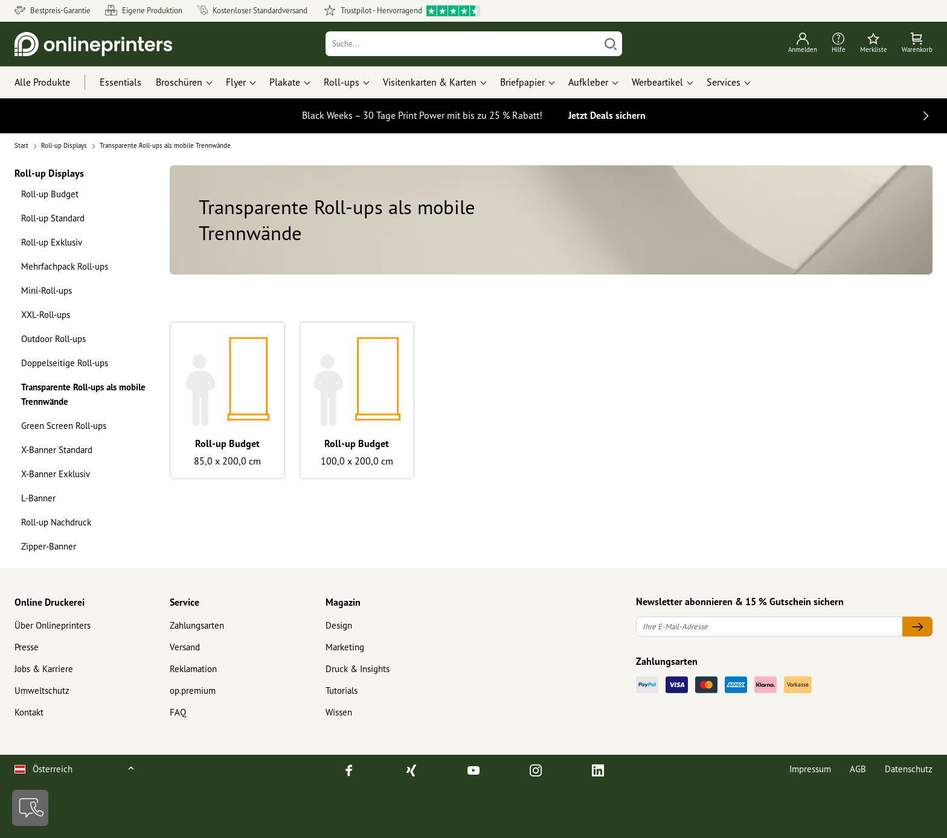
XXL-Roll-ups (45, 314)
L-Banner (38, 498)
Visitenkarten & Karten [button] (430, 82)
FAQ (178, 712)
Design (339, 625)
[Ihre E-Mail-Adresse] (769, 626)
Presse (26, 647)
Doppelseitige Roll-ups (64, 363)
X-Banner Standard (56, 450)
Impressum (810, 769)
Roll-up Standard (53, 218)
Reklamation (193, 669)
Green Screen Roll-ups (63, 425)
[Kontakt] (30, 808)
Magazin (343, 602)
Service (184, 602)
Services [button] (723, 82)
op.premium (193, 690)
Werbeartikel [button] (657, 82)
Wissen (339, 712)
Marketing (345, 647)
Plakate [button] (284, 82)
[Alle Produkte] (53, 82)
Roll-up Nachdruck (56, 522)
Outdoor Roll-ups (53, 338)
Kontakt (28, 712)
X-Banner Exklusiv (55, 474)
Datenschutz (909, 769)
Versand (185, 647)
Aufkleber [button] (588, 82)
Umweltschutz (41, 690)
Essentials (120, 82)
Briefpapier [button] (522, 82)
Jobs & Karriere (43, 669)
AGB (858, 769)
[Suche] (463, 43)
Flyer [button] (236, 82)
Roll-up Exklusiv (51, 242)
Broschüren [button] (179, 82)
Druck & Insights (358, 669)
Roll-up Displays (49, 173)
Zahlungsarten (197, 625)
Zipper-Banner (48, 546)
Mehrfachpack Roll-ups (64, 266)
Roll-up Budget (50, 194)
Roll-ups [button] (341, 82)
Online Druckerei (49, 602)
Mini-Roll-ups (46, 290)
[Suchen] (610, 44)
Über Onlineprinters (52, 625)
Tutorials (342, 690)
